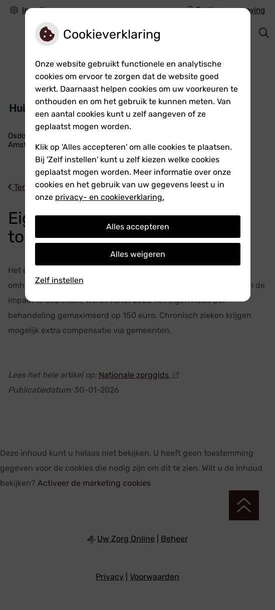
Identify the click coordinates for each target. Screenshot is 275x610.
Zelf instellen (59, 280)
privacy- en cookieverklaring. (109, 197)
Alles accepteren (137, 226)
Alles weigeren (137, 254)
